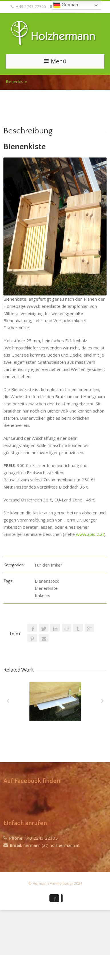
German (65, 5)
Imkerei (42, 595)
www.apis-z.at (90, 534)
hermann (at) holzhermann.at (51, 845)
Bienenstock (47, 581)
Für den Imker (48, 565)
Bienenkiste (46, 588)
